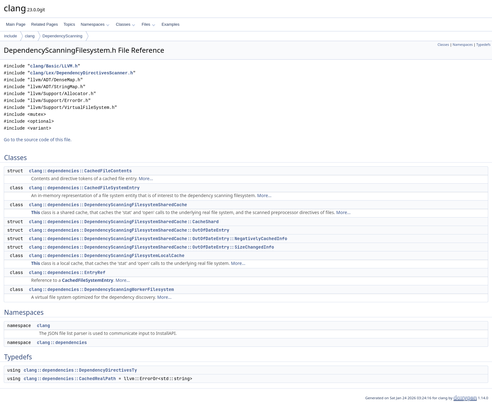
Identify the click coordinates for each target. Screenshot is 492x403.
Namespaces (95, 24)
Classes (125, 24)
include (10, 36)
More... (146, 178)
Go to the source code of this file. (38, 139)
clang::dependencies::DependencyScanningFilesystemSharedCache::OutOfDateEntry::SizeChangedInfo (151, 247)
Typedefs (483, 44)
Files (148, 24)
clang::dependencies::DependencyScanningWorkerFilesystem (101, 289)
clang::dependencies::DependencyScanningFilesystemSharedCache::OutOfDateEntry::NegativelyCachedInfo (158, 238)
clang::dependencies (62, 342)
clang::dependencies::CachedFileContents (80, 171)
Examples (170, 24)
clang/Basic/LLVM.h (54, 66)
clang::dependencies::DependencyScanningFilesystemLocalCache (106, 255)
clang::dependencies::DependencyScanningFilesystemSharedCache (108, 204)
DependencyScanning (62, 36)
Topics (69, 24)
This (35, 212)
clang (30, 36)
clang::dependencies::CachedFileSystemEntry (84, 188)
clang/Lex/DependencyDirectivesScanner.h (81, 73)
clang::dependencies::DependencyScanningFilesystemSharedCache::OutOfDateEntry (129, 230)
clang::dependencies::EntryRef (67, 272)
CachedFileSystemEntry (87, 280)
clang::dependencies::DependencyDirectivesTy (80, 370)
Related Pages (44, 24)
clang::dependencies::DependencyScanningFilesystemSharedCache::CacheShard (124, 221)
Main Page (15, 24)
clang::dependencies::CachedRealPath (70, 378)
